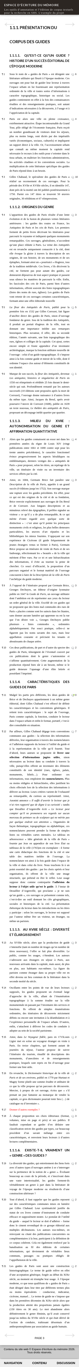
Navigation (13, 1363)
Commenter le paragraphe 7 (73, 439)
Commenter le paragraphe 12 (73, 731)
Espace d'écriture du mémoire (31, 5)
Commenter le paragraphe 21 (73, 1266)
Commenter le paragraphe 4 (73, 215)
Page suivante (70, 24)
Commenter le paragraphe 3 (73, 177)
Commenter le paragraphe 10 (73, 648)
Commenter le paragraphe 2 (73, 119)
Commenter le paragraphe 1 (73, 74)
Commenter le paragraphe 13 (73, 943)
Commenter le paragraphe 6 (73, 374)
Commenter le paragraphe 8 (73, 480)
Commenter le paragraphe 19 (73, 1163)
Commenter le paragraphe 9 (73, 585)
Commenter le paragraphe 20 (73, 1200)
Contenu (39, 1363)
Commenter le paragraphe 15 (73, 1037)
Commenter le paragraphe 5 (73, 307)
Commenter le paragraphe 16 (73, 1073)
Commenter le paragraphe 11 (73, 695)
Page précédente (9, 24)
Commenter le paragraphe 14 (73, 988)
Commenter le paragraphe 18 (73, 1116)
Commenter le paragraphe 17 (73, 1110)
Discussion (66, 1363)
